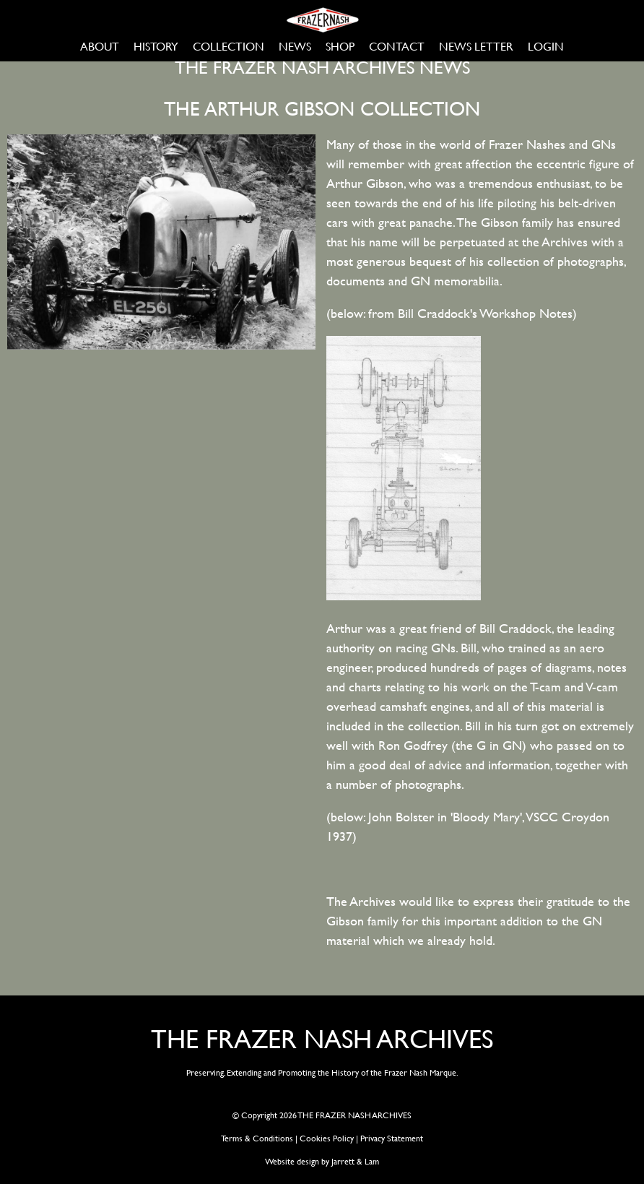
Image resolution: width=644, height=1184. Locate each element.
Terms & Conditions (257, 1137)
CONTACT (397, 46)
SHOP (340, 46)
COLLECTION (228, 46)
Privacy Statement (391, 1137)
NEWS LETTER (476, 46)
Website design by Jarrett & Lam (322, 1160)
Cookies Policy (327, 1137)
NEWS (295, 46)
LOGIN (546, 46)
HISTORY (156, 46)
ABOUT (99, 46)
